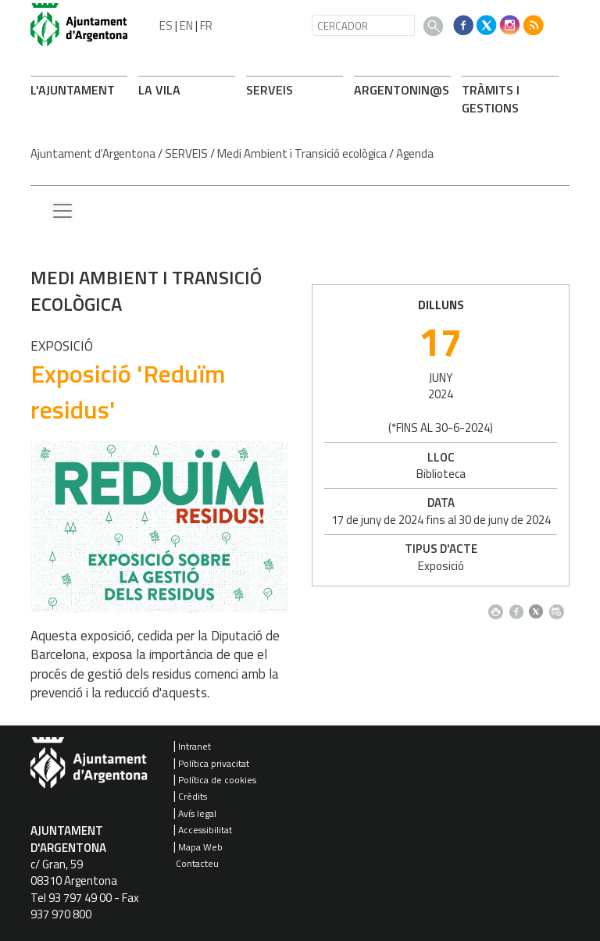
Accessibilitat (205, 829)
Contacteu (197, 863)
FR (206, 25)
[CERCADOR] (363, 25)
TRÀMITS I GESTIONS (491, 98)
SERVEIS (269, 89)
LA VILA (159, 89)
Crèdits (192, 796)
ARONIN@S (401, 89)
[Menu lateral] (62, 211)
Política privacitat (213, 763)
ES (166, 25)
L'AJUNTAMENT (72, 89)
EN (186, 25)
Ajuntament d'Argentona (92, 153)
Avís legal (197, 813)
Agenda (415, 153)
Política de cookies (217, 779)
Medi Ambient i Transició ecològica (302, 153)
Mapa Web (200, 846)
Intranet (194, 746)
